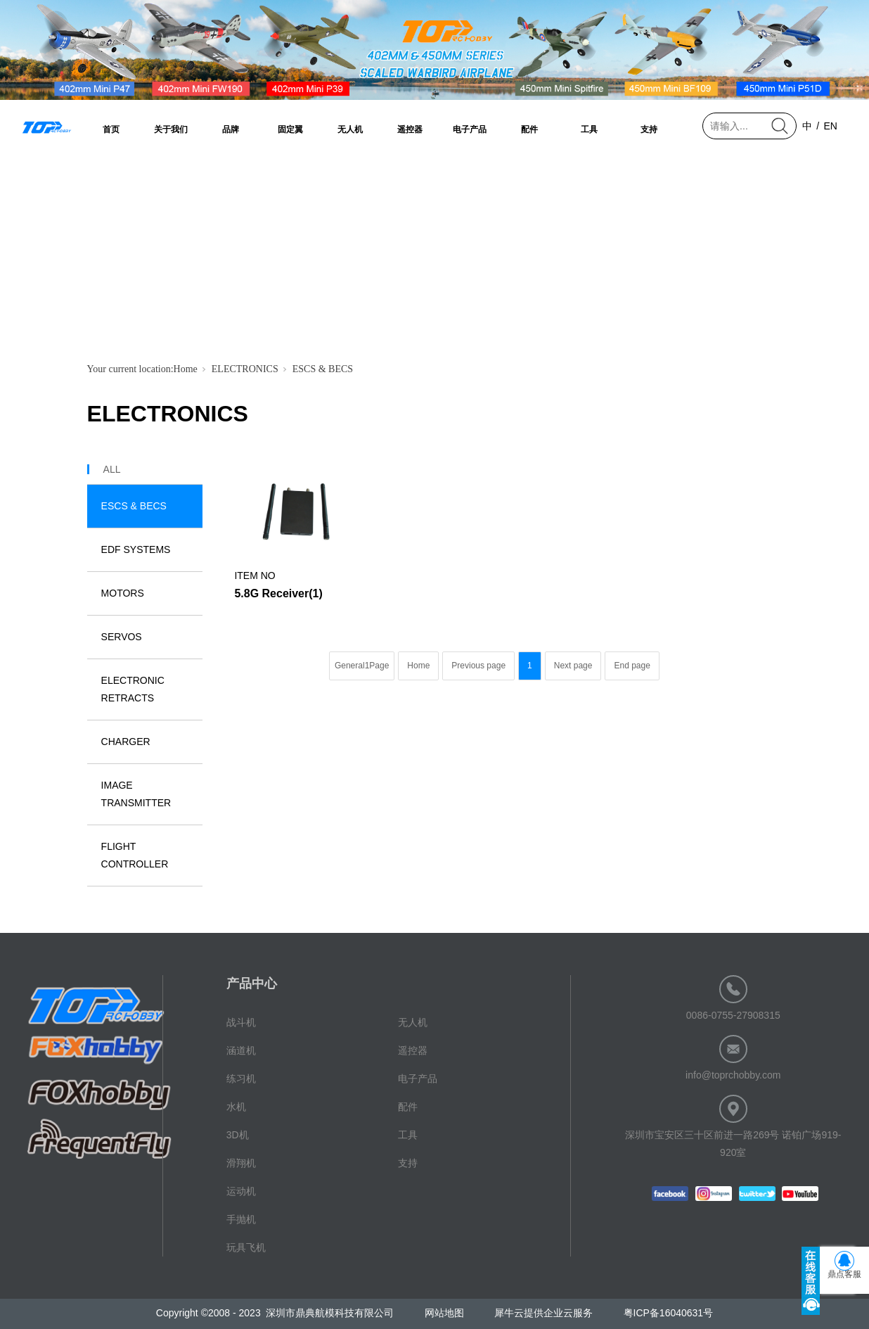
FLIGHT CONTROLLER (135, 855)
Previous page (478, 665)
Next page (573, 665)
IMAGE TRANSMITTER (136, 794)
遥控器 (410, 129)
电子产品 (470, 129)
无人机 (350, 129)
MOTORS (122, 593)
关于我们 (171, 129)
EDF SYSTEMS (136, 549)
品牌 (230, 129)
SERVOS (121, 636)
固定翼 (290, 129)
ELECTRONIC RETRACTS (133, 689)
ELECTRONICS (245, 369)
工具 (589, 129)
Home (186, 369)
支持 (649, 129)
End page (632, 665)
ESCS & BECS (322, 369)
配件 (529, 129)
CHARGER (125, 741)
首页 (111, 129)
